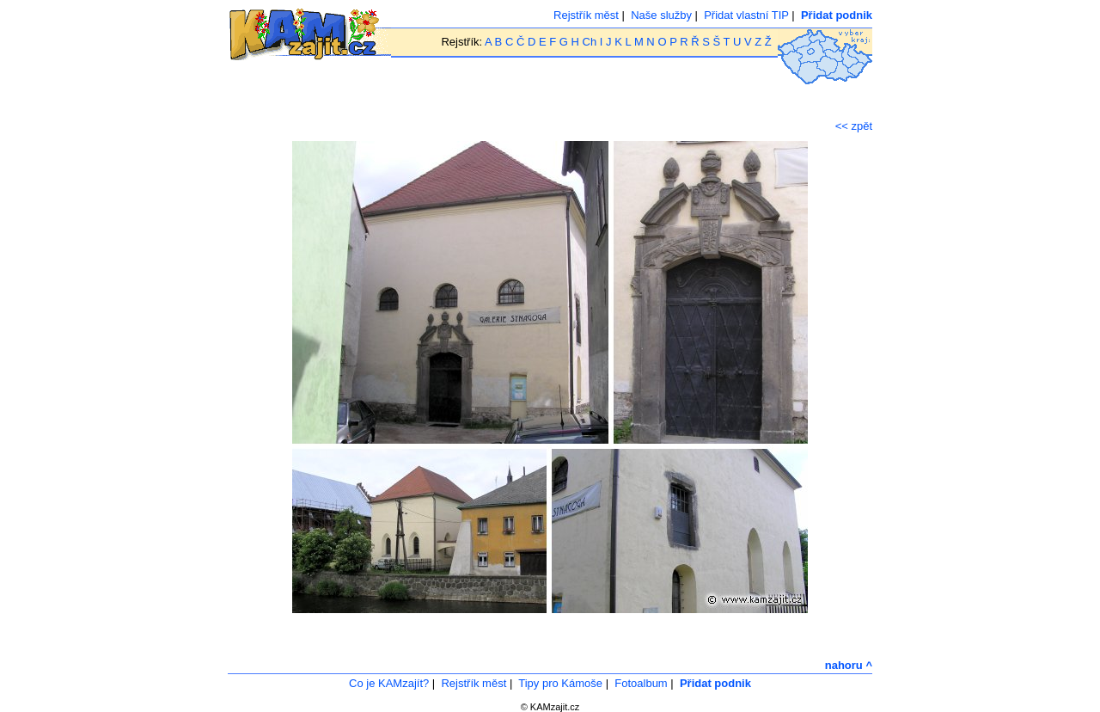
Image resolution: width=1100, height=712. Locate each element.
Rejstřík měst (586, 15)
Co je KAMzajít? (389, 683)
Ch (590, 41)
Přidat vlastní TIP (746, 15)
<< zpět (853, 126)
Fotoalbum (640, 683)
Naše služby (661, 15)
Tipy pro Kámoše (560, 683)
